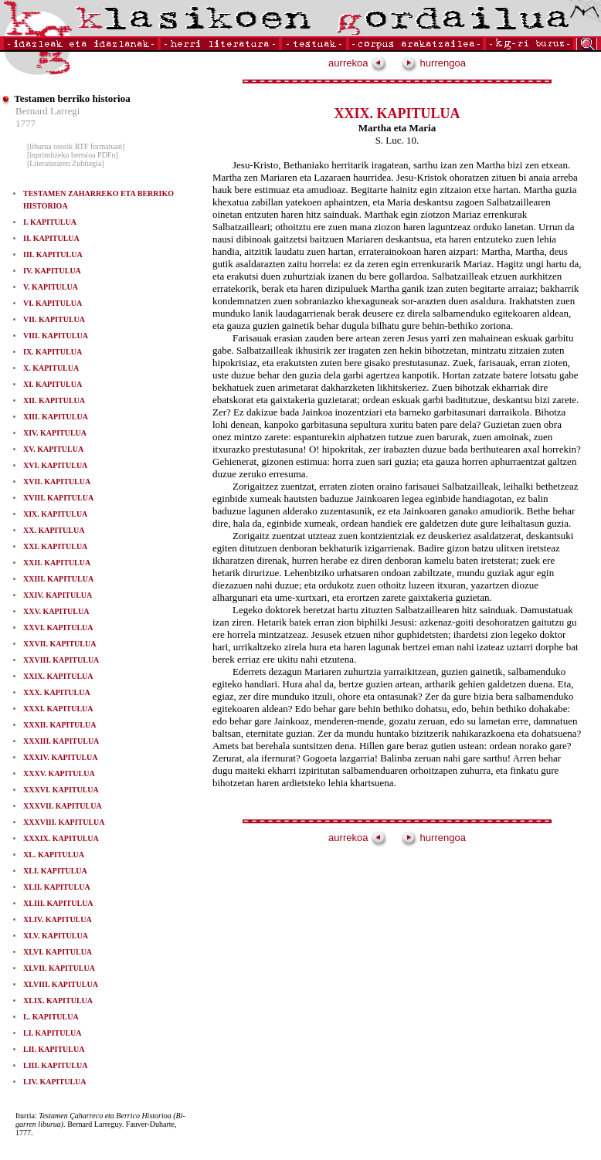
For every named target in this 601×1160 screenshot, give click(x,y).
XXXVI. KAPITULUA (61, 789)
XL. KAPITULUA (53, 854)
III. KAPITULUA (53, 254)
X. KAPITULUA (51, 368)
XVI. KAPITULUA (55, 465)
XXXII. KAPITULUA (59, 725)
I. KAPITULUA (49, 222)
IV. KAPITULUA (52, 270)
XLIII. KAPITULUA (58, 903)
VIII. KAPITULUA (55, 335)
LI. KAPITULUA (52, 1033)
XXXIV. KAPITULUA (60, 757)
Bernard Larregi (47, 111)
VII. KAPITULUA (54, 319)
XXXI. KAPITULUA (58, 708)
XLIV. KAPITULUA (57, 919)
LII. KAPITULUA (53, 1049)
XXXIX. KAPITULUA (61, 838)
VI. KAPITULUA (52, 303)
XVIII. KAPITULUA (58, 498)
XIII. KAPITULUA (55, 416)
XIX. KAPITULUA (55, 514)
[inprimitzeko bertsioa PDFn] (72, 155)
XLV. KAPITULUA (55, 935)
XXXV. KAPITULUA (59, 773)
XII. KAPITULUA (54, 400)
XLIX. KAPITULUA (58, 1000)
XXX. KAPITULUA (56, 692)
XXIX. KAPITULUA (58, 676)
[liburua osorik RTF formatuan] (75, 146)
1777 (25, 123)
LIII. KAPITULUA (55, 1065)
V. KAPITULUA (50, 287)
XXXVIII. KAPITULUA (64, 822)
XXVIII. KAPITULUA (61, 660)
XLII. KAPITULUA (56, 887)
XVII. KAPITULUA (56, 481)
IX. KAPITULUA (52, 352)
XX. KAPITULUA (53, 530)
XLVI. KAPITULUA (57, 952)
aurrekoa (357, 63)
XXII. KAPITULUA (56, 562)
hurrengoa (433, 63)
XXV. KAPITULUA (56, 611)
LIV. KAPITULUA (55, 1081)
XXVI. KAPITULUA (58, 627)
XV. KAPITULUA (53, 449)
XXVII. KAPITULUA (59, 643)
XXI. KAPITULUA (55, 546)
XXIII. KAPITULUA (58, 579)
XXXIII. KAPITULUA (61, 741)
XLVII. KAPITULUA (59, 968)
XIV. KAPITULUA (55, 433)
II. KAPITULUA (51, 238)
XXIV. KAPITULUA (57, 595)
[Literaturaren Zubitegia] (65, 163)
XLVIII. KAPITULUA (60, 984)
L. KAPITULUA (51, 1016)
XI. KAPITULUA (52, 384)
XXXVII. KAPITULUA (62, 806)
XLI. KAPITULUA (55, 871)
